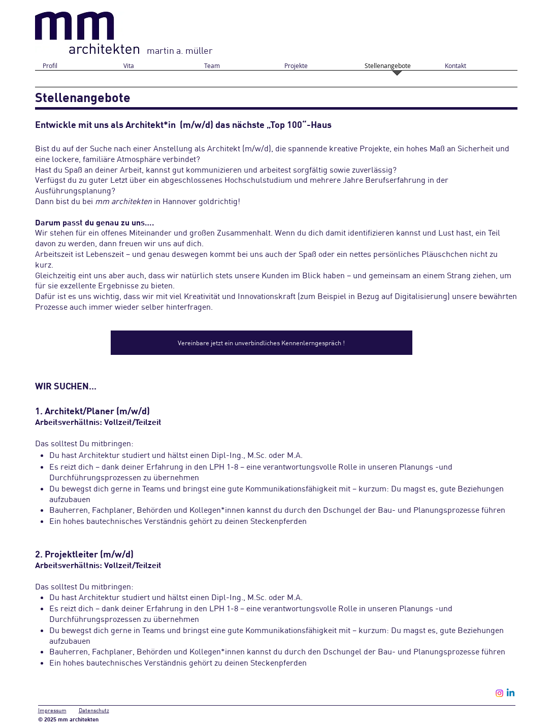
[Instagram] (499, 693)
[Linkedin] (510, 693)
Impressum (52, 710)
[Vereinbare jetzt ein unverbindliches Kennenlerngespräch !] (261, 343)
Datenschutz (94, 710)
